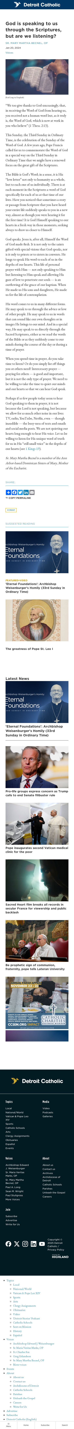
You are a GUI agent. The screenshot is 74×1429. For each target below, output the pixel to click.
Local (9, 1108)
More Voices (13, 1200)
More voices (19, 1365)
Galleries (48, 1116)
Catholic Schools (15, 1128)
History (17, 1331)
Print (11, 510)
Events (10, 1148)
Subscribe (11, 1216)
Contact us (49, 1169)
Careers (47, 1197)
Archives (48, 1173)
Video (46, 1108)
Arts (8, 1132)
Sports (9, 1124)
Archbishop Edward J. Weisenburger (17, 1167)
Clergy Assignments (17, 1136)
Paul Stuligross (14, 1196)
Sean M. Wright (15, 1191)
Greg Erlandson (22, 1357)
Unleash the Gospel (54, 1193)
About (10, 1373)
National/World (14, 1112)
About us (48, 1165)
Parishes (47, 1189)
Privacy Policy (56, 1250)
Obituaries (12, 1140)
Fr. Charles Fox (21, 1352)
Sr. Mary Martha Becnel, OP (27, 43)
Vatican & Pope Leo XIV (17, 1118)
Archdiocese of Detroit (51, 1179)
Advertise (11, 1220)
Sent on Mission (22, 1327)
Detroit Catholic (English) (22, 1420)
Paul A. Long (13, 1187)
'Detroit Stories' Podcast (26, 1319)
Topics (10, 1281)
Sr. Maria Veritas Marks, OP (15, 1175)
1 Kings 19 (32, 448)
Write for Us (13, 1225)
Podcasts (48, 1112)
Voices (9, 52)
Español (10, 1144)
